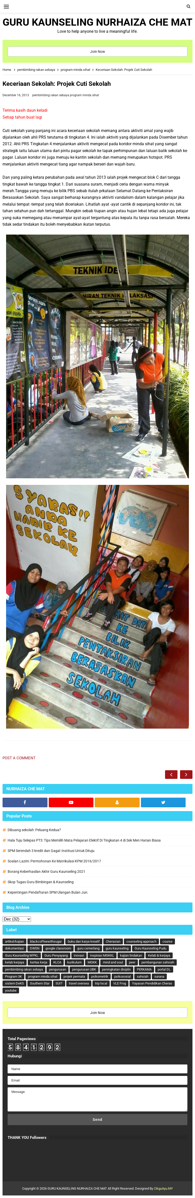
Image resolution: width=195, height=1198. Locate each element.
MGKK (92, 962)
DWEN (34, 948)
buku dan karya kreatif (84, 941)
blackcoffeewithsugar (46, 941)
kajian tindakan (131, 955)
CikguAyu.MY (163, 1188)
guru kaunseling (117, 948)
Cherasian (113, 941)
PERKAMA (144, 969)
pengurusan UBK (84, 969)
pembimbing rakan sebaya (51, 95)
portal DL (164, 969)
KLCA (57, 962)
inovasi (79, 955)
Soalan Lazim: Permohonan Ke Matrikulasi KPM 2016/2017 (54, 861)
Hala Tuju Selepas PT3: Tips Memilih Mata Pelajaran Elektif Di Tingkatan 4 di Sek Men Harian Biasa (84, 840)
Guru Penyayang (56, 955)
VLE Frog (119, 983)
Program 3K (13, 976)
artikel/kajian (14, 941)
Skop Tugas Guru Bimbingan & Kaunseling (41, 882)
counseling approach (141, 941)
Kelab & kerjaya (159, 955)
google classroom (58, 948)
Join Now (97, 52)
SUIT (59, 983)
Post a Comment (19, 758)
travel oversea (79, 983)
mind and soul (113, 962)
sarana (159, 976)
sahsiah (142, 976)
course (167, 941)
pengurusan (57, 969)
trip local (101, 983)
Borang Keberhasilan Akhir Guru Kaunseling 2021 (46, 871)
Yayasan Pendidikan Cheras (152, 983)
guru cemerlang (88, 948)
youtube (11, 990)
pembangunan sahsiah (157, 962)
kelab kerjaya (14, 962)
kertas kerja (38, 962)
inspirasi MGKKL (102, 955)
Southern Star (40, 983)
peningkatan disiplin (116, 969)
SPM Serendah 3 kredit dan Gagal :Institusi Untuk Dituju (51, 851)
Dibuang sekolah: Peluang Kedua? (34, 830)
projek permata (74, 976)
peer (132, 962)
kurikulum (74, 962)
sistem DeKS (14, 983)
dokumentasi (14, 948)
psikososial (122, 976)
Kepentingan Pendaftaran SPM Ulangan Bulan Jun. (48, 892)
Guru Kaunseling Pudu (150, 948)
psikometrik (99, 976)
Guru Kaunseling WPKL (21, 955)
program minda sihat (84, 95)
